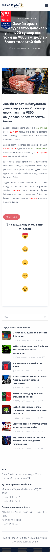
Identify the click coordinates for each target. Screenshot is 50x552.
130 (42, 357)
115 (40, 431)
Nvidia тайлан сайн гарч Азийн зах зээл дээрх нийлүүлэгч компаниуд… (30, 349)
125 (40, 388)
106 (40, 418)
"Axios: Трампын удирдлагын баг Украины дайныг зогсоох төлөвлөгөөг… (30, 380)
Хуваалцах (11, 217)
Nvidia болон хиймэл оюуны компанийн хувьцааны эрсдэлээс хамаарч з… (30, 410)
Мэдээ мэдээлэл (27, 19)
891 (39, 48)
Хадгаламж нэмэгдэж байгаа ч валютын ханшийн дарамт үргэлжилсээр (29, 440)
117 (40, 401)
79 (40, 340)
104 (40, 371)
